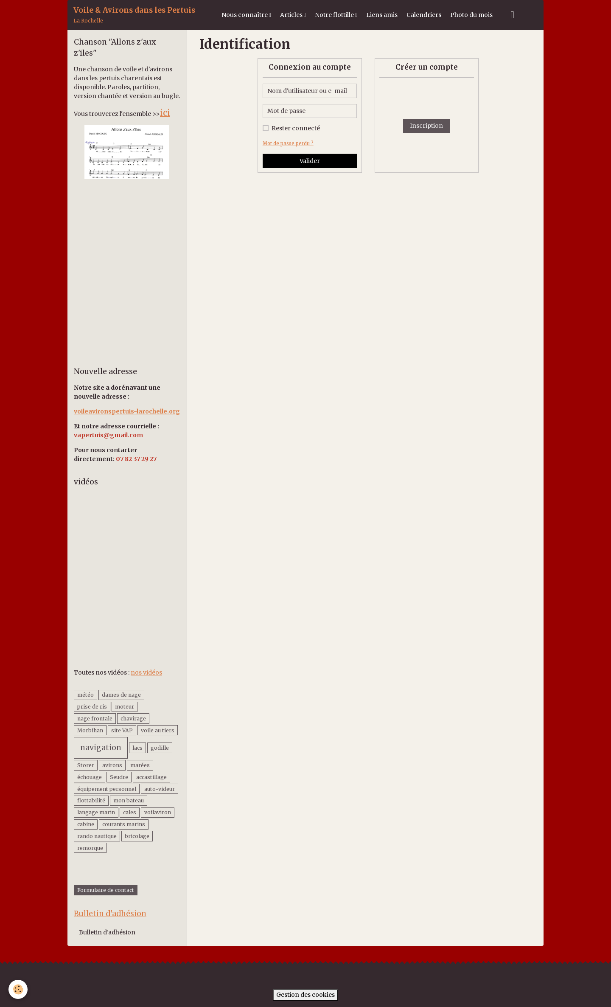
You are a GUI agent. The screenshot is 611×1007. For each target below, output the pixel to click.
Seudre (119, 777)
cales (129, 812)
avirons (112, 765)
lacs (137, 748)
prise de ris (92, 706)
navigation (100, 747)
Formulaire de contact (105, 890)
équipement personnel (106, 789)
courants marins (123, 824)
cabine (85, 824)
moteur (124, 706)
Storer (85, 765)
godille (160, 748)
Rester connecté (296, 128)
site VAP (122, 730)
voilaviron (157, 812)
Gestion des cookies (305, 995)
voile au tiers (157, 730)
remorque (90, 848)
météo (85, 695)
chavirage (133, 718)
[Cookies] (18, 989)
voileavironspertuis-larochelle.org (127, 411)
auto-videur (159, 789)
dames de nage (121, 695)
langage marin (96, 812)
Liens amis (382, 15)
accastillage (151, 777)
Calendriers (423, 15)
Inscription (426, 125)
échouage (89, 777)
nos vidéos (146, 672)
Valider (310, 161)
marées (140, 765)
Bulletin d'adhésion (107, 932)
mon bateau (128, 800)
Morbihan (90, 730)
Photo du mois (471, 15)
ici (165, 112)
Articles (292, 15)
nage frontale (94, 718)
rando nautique (97, 836)
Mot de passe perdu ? (288, 143)
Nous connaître (245, 15)
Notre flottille (335, 15)
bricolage (137, 836)
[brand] (134, 15)
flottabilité (91, 800)
